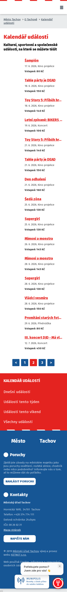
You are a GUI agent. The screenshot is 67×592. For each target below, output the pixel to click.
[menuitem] (33, 392)
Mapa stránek (12, 530)
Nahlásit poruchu (20, 481)
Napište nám (19, 538)
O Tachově (30, 19)
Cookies (24, 561)
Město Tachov (12, 19)
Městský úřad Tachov (26, 551)
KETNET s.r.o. (18, 554)
